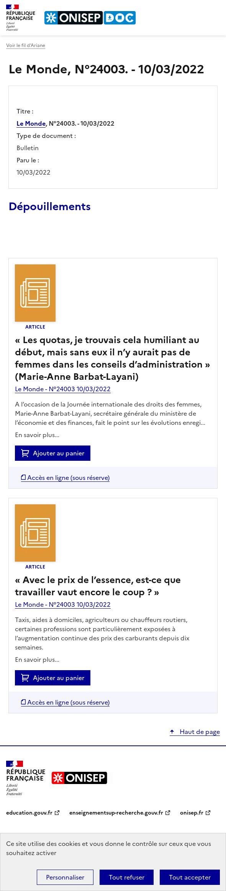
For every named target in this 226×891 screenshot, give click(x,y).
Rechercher (200, 9)
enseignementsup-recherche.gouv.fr (116, 813)
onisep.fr (191, 813)
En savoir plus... (37, 434)
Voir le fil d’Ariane (25, 45)
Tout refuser (126, 877)
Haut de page (199, 731)
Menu (215, 9)
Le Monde (31, 123)
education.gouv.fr (29, 813)
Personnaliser (65, 877)
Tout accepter (190, 877)
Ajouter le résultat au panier (59, 240)
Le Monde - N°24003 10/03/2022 (63, 389)
